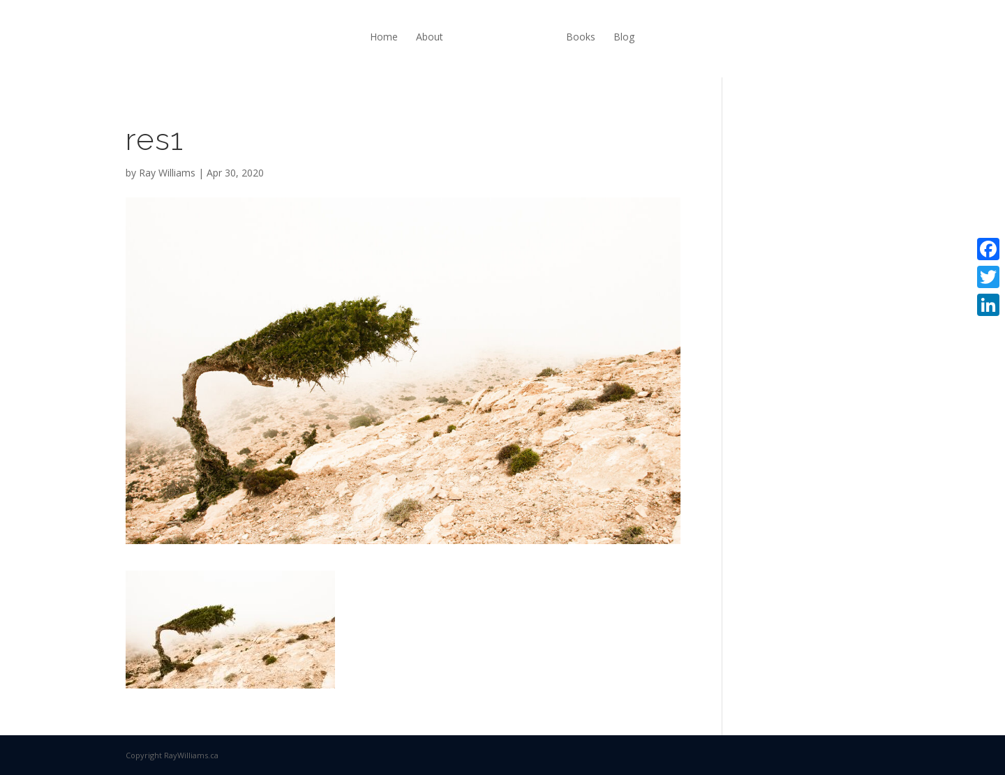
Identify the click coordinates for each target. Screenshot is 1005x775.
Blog (623, 36)
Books (580, 36)
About (429, 36)
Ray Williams (167, 172)
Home (384, 36)
